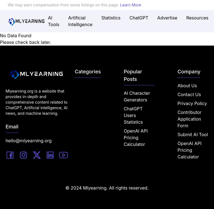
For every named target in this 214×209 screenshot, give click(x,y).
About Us (187, 85)
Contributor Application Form (189, 119)
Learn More (130, 5)
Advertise (167, 18)
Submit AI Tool (192, 134)
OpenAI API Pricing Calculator (136, 137)
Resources (197, 18)
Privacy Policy (192, 103)
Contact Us (189, 94)
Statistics (111, 18)
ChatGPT (139, 18)
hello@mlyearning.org (29, 140)
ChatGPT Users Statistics (133, 115)
